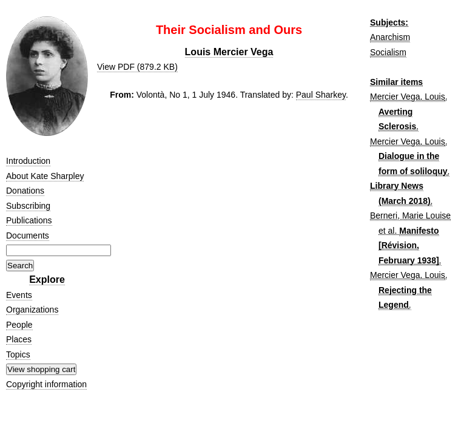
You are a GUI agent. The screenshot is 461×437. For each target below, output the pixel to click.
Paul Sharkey (321, 95)
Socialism (388, 52)
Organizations (32, 309)
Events (19, 295)
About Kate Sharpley (45, 176)
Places (19, 339)
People (19, 325)
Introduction (28, 161)
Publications (29, 220)
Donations (25, 190)
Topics (18, 354)
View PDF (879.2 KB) (137, 67)
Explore (47, 279)
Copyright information (46, 384)
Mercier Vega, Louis (407, 96)
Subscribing (28, 206)
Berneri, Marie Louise (410, 215)
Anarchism (390, 37)
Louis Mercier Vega (229, 52)
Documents (27, 235)
